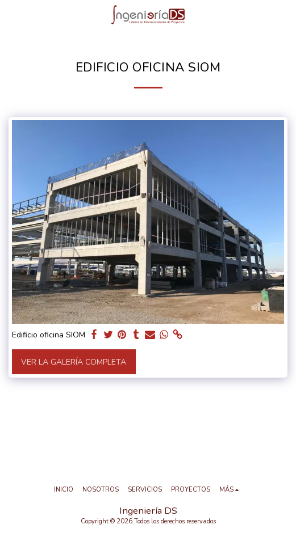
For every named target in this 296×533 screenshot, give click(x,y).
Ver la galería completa (73, 362)
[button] (12, 14)
